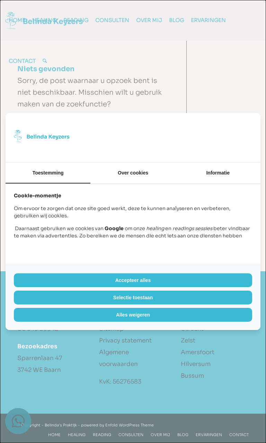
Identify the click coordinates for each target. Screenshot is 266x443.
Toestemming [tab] (48, 173)
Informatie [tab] (218, 173)
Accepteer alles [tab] (133, 280)
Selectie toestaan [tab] (133, 297)
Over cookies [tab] (133, 173)
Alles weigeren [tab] (133, 315)
